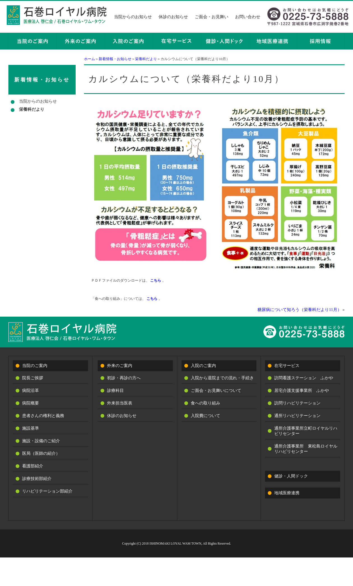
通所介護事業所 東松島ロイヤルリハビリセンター (305, 449)
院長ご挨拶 (32, 378)
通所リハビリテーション (297, 415)
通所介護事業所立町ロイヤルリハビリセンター (305, 431)
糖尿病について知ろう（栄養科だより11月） (299, 309)
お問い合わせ (247, 17)
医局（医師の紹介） (41, 453)
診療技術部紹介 (37, 478)
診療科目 (115, 390)
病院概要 (30, 403)
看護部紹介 (32, 466)
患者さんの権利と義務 (43, 415)
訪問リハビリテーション (297, 403)
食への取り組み (205, 403)
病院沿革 (30, 390)
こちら (155, 280)
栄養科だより (146, 59)
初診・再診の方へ (124, 378)
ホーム (89, 59)
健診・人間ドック (291, 476)
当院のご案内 (34, 365)
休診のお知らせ (173, 17)
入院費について (205, 415)
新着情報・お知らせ (115, 59)
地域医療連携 (286, 493)
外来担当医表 (119, 403)
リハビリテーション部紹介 (47, 491)
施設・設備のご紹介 (41, 441)
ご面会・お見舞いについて (216, 390)
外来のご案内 (119, 365)
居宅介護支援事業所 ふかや (301, 390)
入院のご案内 (203, 365)
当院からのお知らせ (133, 17)
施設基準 (30, 428)
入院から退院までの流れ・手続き (222, 378)
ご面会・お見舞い (211, 17)
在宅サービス (286, 365)
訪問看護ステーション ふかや (303, 378)
